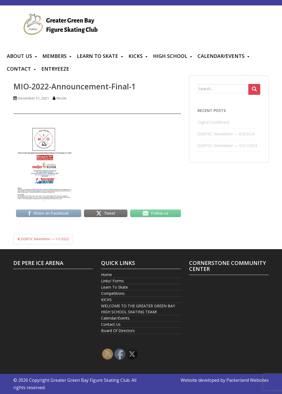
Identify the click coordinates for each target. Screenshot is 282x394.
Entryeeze (55, 68)
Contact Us (111, 324)
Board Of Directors (118, 330)
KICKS (136, 56)
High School (170, 56)
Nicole (62, 98)
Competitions (113, 293)
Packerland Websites (247, 380)
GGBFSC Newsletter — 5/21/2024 (227, 145)
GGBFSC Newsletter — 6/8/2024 (226, 133)
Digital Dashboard (213, 122)
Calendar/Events (221, 56)
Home (106, 274)
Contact (19, 68)
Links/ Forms (112, 280)
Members (54, 56)
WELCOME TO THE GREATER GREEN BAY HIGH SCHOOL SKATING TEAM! (138, 308)
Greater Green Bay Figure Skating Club (90, 380)
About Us (19, 56)
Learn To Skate (97, 56)
